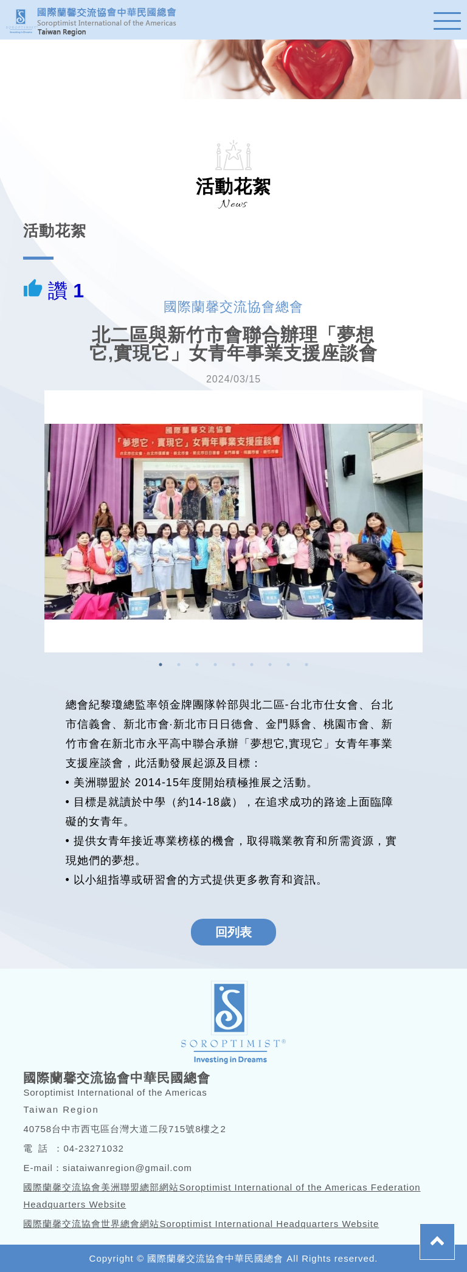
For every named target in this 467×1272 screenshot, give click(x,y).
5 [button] (233, 664)
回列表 (233, 932)
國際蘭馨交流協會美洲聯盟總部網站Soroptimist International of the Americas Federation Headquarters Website (221, 1195)
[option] (233, 521)
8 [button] (288, 664)
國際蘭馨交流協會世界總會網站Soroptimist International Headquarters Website (201, 1223)
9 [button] (306, 664)
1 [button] (160, 664)
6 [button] (252, 664)
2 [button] (179, 664)
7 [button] (270, 664)
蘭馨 (97, 19)
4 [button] (215, 664)
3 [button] (197, 664)
